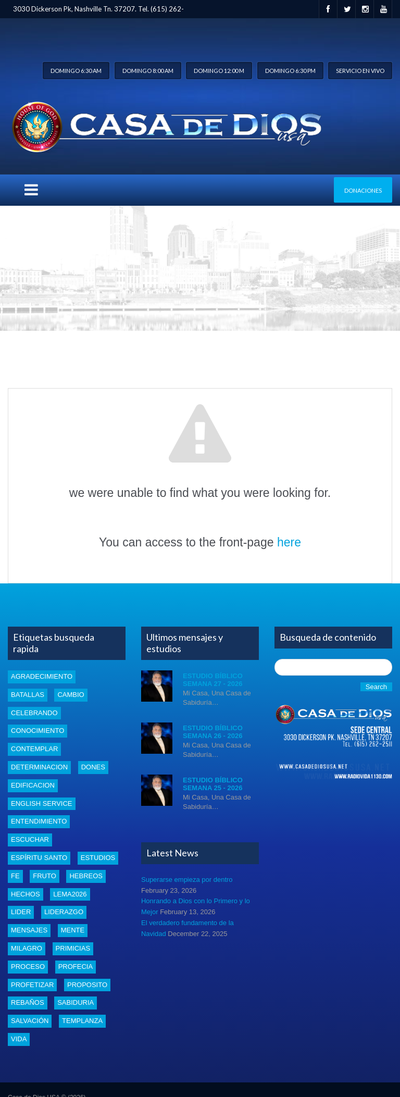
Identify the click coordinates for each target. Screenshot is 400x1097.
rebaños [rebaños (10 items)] (27, 1002)
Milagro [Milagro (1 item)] (26, 948)
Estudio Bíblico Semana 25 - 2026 (213, 784)
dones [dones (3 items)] (93, 767)
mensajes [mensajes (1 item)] (29, 930)
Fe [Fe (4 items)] (15, 876)
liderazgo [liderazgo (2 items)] (63, 912)
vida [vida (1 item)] (19, 1039)
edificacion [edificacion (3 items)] (33, 785)
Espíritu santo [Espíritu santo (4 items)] (39, 858)
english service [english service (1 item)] (41, 803)
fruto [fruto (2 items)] (44, 876)
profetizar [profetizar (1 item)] (32, 985)
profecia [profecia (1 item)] (75, 966)
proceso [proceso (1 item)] (28, 966)
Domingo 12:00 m (219, 70)
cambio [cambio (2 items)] (70, 695)
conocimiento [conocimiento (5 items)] (37, 730)
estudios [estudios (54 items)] (98, 858)
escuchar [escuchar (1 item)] (30, 839)
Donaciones (363, 190)
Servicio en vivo (360, 70)
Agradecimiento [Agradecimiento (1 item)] (41, 676)
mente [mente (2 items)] (73, 930)
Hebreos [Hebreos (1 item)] (86, 876)
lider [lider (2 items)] (21, 912)
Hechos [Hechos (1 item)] (25, 894)
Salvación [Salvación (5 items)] (29, 1021)
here (289, 542)
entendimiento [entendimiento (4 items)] (39, 821)
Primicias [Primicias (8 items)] (73, 948)
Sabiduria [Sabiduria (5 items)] (75, 1002)
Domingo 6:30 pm (290, 70)
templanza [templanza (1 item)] (82, 1021)
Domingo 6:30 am (76, 70)
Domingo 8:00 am (147, 70)
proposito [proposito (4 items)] (87, 985)
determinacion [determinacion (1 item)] (39, 767)
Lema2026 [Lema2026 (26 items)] (69, 894)
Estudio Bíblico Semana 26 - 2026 (213, 732)
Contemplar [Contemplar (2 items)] (34, 749)
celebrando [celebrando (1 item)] (34, 713)
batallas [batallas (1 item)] (27, 695)
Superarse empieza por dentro (187, 879)
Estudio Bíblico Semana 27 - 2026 (213, 680)
